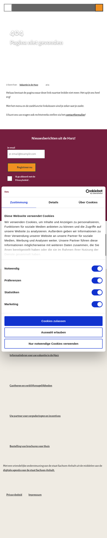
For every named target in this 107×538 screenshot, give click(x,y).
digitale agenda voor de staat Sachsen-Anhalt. (29, 470)
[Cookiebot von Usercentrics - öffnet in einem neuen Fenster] (86, 191)
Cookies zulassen (53, 321)
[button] (90, 7)
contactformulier (75, 114)
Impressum (35, 494)
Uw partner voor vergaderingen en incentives (35, 415)
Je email (11, 148)
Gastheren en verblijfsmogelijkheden (31, 385)
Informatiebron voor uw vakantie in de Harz (34, 355)
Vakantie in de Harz (28, 85)
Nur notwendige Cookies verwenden (53, 343)
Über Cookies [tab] (88, 202)
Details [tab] (53, 202)
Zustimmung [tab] (19, 202)
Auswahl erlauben (53, 332)
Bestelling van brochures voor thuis (30, 446)
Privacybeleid (14, 494)
